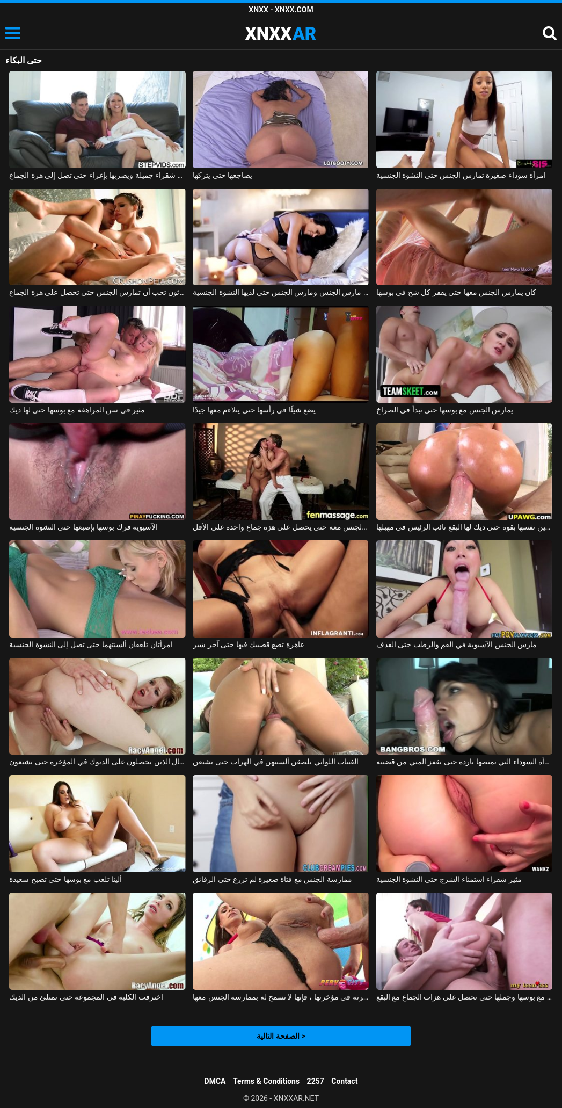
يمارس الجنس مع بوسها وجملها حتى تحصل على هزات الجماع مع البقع (464, 997)
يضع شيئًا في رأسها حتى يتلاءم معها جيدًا (254, 409)
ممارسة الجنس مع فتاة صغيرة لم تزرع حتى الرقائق (272, 879)
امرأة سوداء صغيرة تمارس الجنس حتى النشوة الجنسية (461, 175)
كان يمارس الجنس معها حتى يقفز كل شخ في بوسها (456, 292)
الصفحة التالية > (281, 1036)
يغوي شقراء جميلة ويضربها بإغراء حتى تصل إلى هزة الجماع (97, 175)
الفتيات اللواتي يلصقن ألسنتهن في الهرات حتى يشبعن (276, 761)
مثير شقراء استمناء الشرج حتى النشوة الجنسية (449, 879)
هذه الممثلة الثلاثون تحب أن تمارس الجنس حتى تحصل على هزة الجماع (97, 292)
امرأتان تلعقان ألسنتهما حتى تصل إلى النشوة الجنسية (90, 644)
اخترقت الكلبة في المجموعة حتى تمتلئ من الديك (86, 997)
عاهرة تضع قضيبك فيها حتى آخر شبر (248, 644)
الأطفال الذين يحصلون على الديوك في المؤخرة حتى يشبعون (97, 761)
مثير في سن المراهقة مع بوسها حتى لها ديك (77, 409)
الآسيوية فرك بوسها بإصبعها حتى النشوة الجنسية (83, 527)
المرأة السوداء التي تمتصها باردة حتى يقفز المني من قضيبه (464, 761)
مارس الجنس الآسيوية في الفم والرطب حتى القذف (456, 644)
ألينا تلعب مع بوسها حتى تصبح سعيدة (65, 879)
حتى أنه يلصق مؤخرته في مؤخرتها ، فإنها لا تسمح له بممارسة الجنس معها (281, 997)
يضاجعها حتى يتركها (222, 175)
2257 (315, 1081)
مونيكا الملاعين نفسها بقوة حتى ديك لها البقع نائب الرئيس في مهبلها (464, 527)
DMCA (215, 1081)
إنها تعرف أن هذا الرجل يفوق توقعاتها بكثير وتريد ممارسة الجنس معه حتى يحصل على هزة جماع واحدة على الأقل (281, 527)
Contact (344, 1081)
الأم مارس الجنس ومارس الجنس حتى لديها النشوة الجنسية (281, 292)
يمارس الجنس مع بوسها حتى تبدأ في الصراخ (444, 409)
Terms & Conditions (266, 1081)
